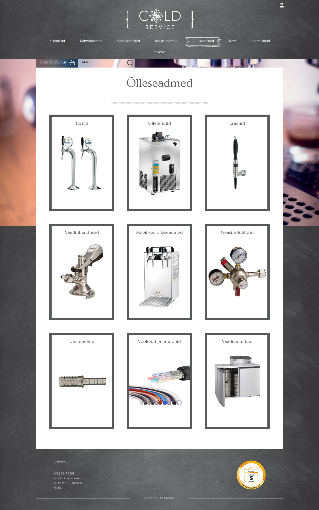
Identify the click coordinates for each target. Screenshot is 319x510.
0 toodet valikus (53, 63)
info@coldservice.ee (67, 478)
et (281, 4)
